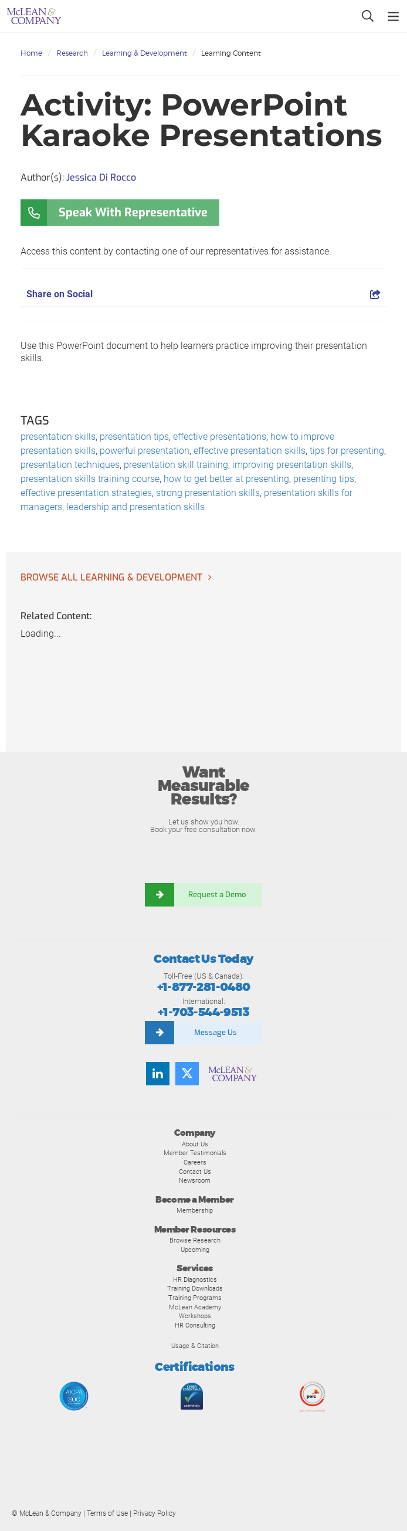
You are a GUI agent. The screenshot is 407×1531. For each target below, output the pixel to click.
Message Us (215, 1032)
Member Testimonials (195, 1153)
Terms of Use (107, 1513)
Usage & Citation (195, 1346)
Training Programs (195, 1298)
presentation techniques (70, 464)
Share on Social (203, 294)
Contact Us (195, 1171)
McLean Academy (195, 1307)
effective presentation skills (250, 450)
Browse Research (195, 1240)
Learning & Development (144, 53)
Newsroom (195, 1180)
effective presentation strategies (86, 492)
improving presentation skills (291, 464)
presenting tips (323, 478)
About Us (195, 1144)
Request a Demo (218, 894)
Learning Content (231, 53)
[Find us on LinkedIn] (157, 1073)
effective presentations (219, 436)
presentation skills (58, 436)
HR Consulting (195, 1325)
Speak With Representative (133, 212)
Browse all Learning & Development (111, 577)
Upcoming (195, 1249)
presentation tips (134, 436)
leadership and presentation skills (135, 506)
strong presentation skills (208, 492)
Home (31, 53)
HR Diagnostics (195, 1279)
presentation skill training (176, 464)
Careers (195, 1162)
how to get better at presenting (226, 478)
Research (72, 53)
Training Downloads (195, 1288)
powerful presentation (144, 450)
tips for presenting (347, 450)
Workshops (195, 1316)
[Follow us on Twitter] (187, 1073)
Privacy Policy (154, 1513)
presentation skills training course (90, 478)
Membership (195, 1210)
